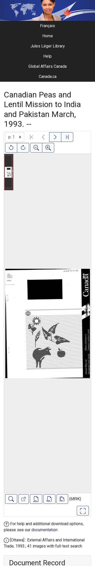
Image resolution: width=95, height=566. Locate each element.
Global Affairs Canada (47, 66)
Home (47, 36)
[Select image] (14, 137)
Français (47, 25)
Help (47, 56)
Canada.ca (47, 76)
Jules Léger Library (47, 46)
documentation (44, 529)
